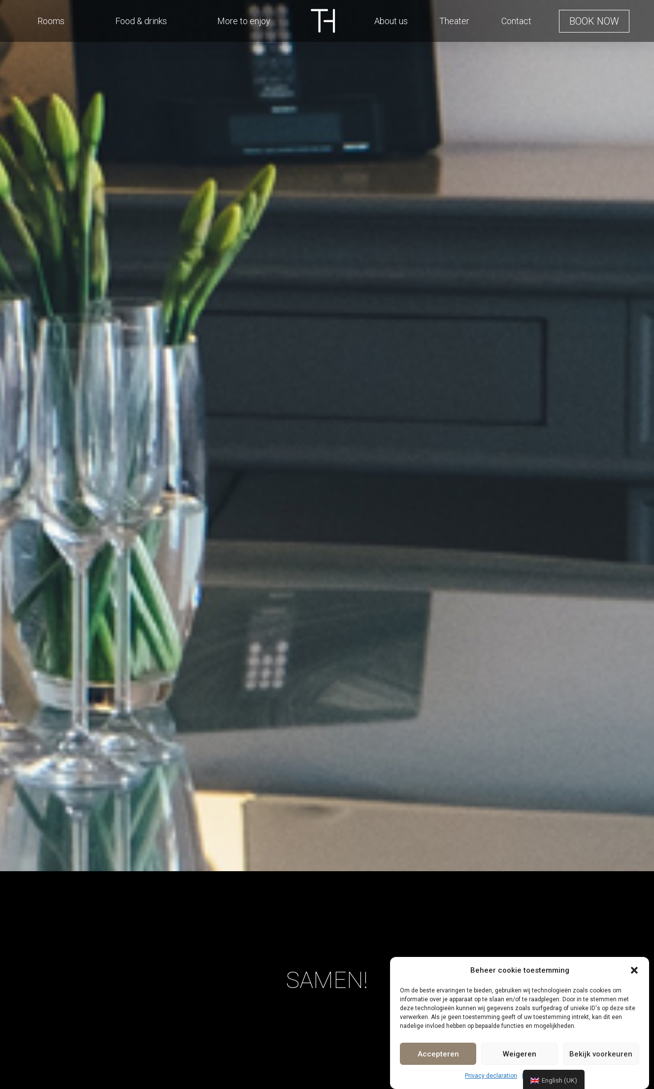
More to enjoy (243, 21)
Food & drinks (141, 21)
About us (391, 21)
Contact (516, 21)
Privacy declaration (491, 1075)
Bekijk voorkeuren (600, 1054)
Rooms (51, 21)
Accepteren (438, 1054)
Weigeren (519, 1054)
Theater (454, 21)
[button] (634, 970)
